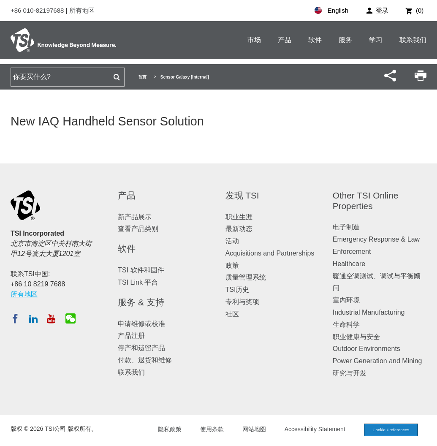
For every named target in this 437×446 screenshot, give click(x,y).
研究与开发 (349, 373)
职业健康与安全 (356, 336)
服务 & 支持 (141, 302)
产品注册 (131, 335)
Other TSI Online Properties (366, 200)
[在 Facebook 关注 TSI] (15, 318)
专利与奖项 (242, 301)
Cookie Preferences (387, 430)
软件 (315, 40)
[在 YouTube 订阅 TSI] (51, 318)
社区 (232, 314)
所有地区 (82, 10)
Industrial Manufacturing (369, 312)
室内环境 (346, 300)
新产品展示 (135, 216)
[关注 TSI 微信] (70, 318)
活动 (232, 241)
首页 (142, 77)
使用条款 (205, 430)
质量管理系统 (245, 277)
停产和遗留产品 (141, 347)
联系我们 (412, 40)
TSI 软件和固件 (141, 270)
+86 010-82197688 (38, 10)
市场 (254, 40)
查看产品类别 (138, 228)
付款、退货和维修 (145, 360)
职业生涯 (238, 216)
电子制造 (346, 227)
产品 (284, 40)
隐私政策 (162, 430)
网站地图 (247, 430)
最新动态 (238, 228)
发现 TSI (242, 195)
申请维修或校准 (141, 323)
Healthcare (349, 263)
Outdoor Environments (366, 348)
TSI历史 (237, 289)
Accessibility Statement (307, 430)
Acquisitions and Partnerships (270, 253)
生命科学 (346, 324)
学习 (376, 40)
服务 (345, 40)
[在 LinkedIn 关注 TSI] (33, 318)
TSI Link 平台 (138, 282)
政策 (232, 265)
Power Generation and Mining (377, 360)
